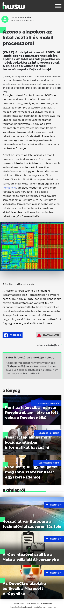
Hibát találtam (48, 335)
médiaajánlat (33, 603)
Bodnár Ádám (24, 17)
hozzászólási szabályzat (21, 607)
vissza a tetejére (48, 345)
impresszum (19, 603)
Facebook (12, 335)
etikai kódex (46, 603)
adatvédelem (40, 607)
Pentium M (9, 187)
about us (52, 607)
